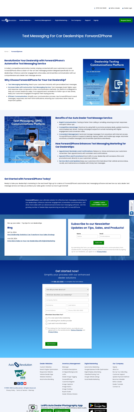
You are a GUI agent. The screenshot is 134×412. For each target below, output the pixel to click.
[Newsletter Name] (87, 236)
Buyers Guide (66, 392)
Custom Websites (46, 367)
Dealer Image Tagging (69, 377)
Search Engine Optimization (49, 369)
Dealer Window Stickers (69, 394)
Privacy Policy (101, 252)
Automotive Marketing (92, 367)
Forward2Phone (67, 379)
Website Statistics (46, 377)
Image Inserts (66, 387)
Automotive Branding (47, 379)
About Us (115, 369)
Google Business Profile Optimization (96, 369)
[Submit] (51, 344)
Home (6, 51)
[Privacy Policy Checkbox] (46, 328)
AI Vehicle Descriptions (69, 369)
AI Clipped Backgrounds (70, 372)
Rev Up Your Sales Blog (120, 372)
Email (101, 234)
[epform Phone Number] (78, 310)
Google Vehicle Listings (92, 377)
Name (79, 234)
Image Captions (67, 384)
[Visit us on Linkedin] (21, 383)
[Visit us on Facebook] (18, 383)
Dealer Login (127, 8)
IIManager (65, 367)
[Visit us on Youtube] (25, 383)
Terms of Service (76, 330)
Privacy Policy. (53, 332)
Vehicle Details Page (46, 374)
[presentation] (59, 336)
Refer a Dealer (114, 8)
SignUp (96, 20)
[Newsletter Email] (110, 236)
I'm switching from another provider (60, 321)
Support (88, 20)
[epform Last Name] (78, 305)
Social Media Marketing (92, 379)
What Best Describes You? (54, 315)
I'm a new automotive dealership (59, 318)
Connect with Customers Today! (99, 204)
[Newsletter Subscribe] (98, 243)
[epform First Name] (55, 305)
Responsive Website (46, 372)
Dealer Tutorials (118, 384)
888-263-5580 (59, 282)
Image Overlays (67, 389)
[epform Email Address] (55, 310)
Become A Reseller (119, 379)
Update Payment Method (121, 377)
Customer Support (119, 374)
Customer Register (68, 382)
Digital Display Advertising (93, 372)
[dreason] (46, 318)
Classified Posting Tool (92, 374)
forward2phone (16, 51)
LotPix (64, 374)
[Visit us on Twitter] (15, 383)
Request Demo (126, 20)
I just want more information (57, 323)
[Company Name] (67, 300)
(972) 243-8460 (100, 8)
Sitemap (31, 390)
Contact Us (116, 387)
